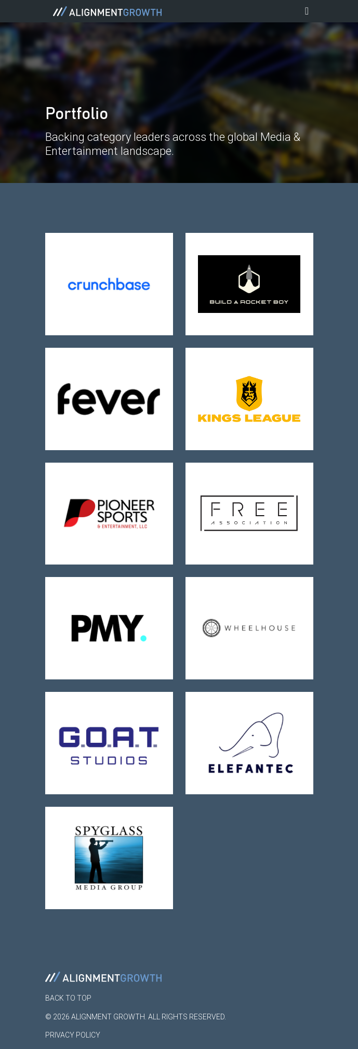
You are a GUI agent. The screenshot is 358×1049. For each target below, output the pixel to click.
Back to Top (68, 998)
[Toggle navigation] (307, 11)
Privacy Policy (72, 1035)
